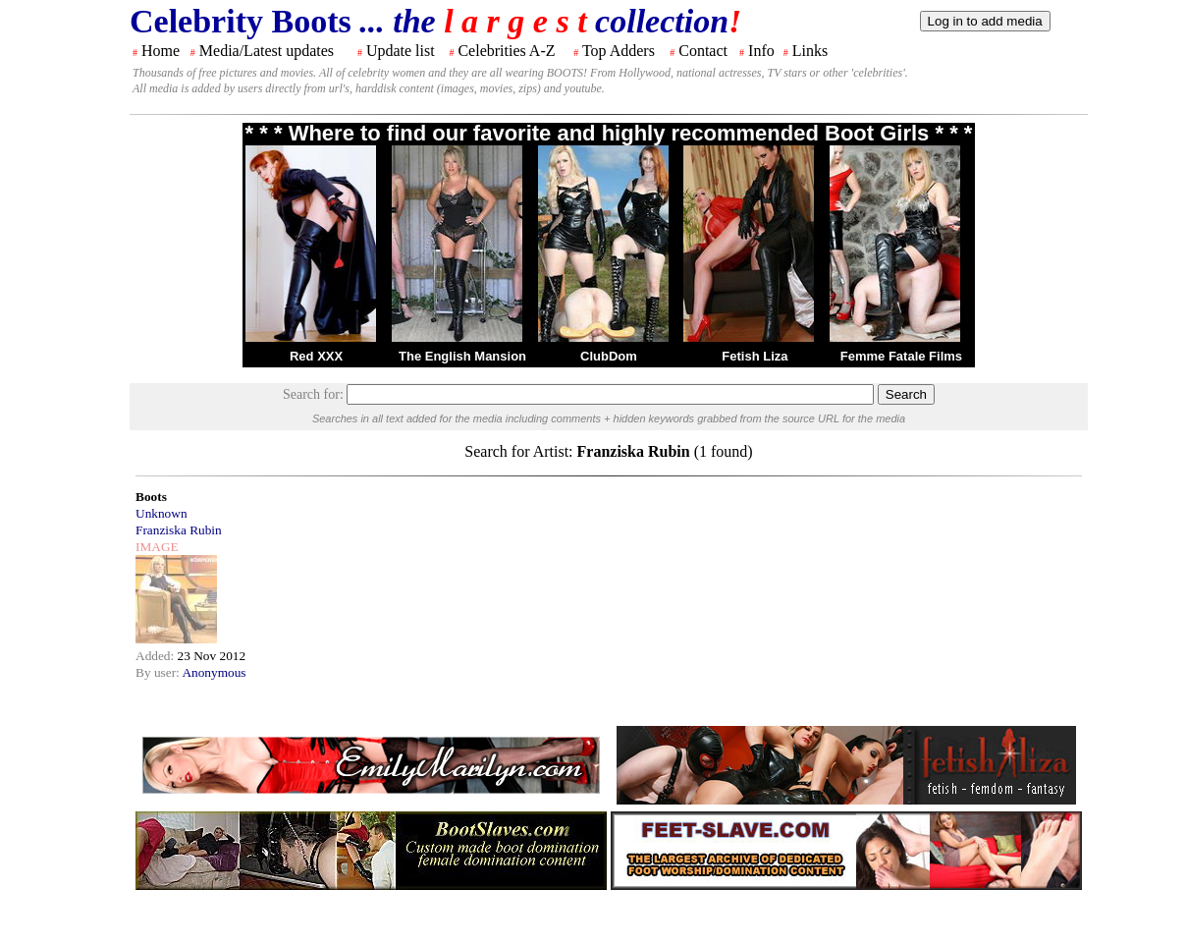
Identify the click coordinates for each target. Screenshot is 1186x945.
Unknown (161, 513)
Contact (703, 50)
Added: (156, 655)
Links (810, 50)
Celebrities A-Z (506, 50)
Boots (151, 496)
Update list (400, 50)
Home (160, 50)
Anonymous (213, 672)
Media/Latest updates (266, 50)
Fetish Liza (754, 356)
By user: (158, 672)
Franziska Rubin (178, 530)
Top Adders (618, 50)
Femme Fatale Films (901, 356)
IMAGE (157, 546)
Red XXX (316, 356)
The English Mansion (462, 356)
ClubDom (608, 356)
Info (761, 50)
